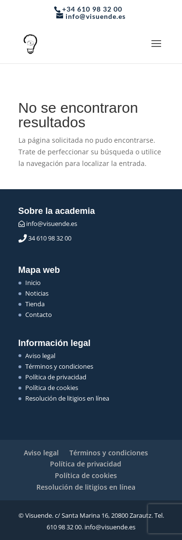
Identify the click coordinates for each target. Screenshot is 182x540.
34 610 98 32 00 (44, 238)
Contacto (38, 314)
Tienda (35, 304)
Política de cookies (51, 387)
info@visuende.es (47, 223)
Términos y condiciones (59, 366)
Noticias (37, 293)
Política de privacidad (55, 377)
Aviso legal (40, 355)
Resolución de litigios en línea (67, 398)
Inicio (33, 282)
